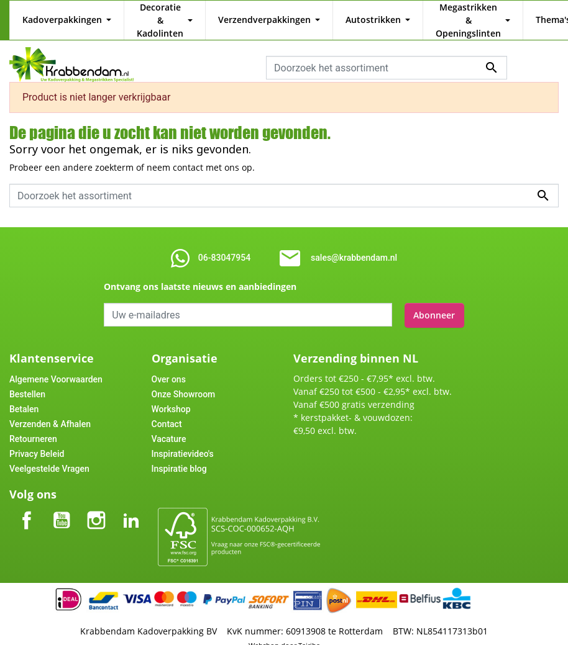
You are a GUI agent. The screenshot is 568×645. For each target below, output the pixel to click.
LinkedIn (131, 496)
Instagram (96, 496)
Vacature (169, 425)
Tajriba (309, 631)
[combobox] (386, 54)
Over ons (169, 365)
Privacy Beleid (36, 439)
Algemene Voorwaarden (56, 365)
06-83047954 (224, 245)
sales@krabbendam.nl (354, 245)
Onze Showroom (184, 380)
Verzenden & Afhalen (50, 410)
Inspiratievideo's (183, 439)
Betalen (24, 395)
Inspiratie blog (179, 454)
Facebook (26, 496)
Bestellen (27, 380)
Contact (167, 410)
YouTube (61, 496)
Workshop (171, 395)
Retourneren (33, 425)
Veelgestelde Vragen (49, 454)
